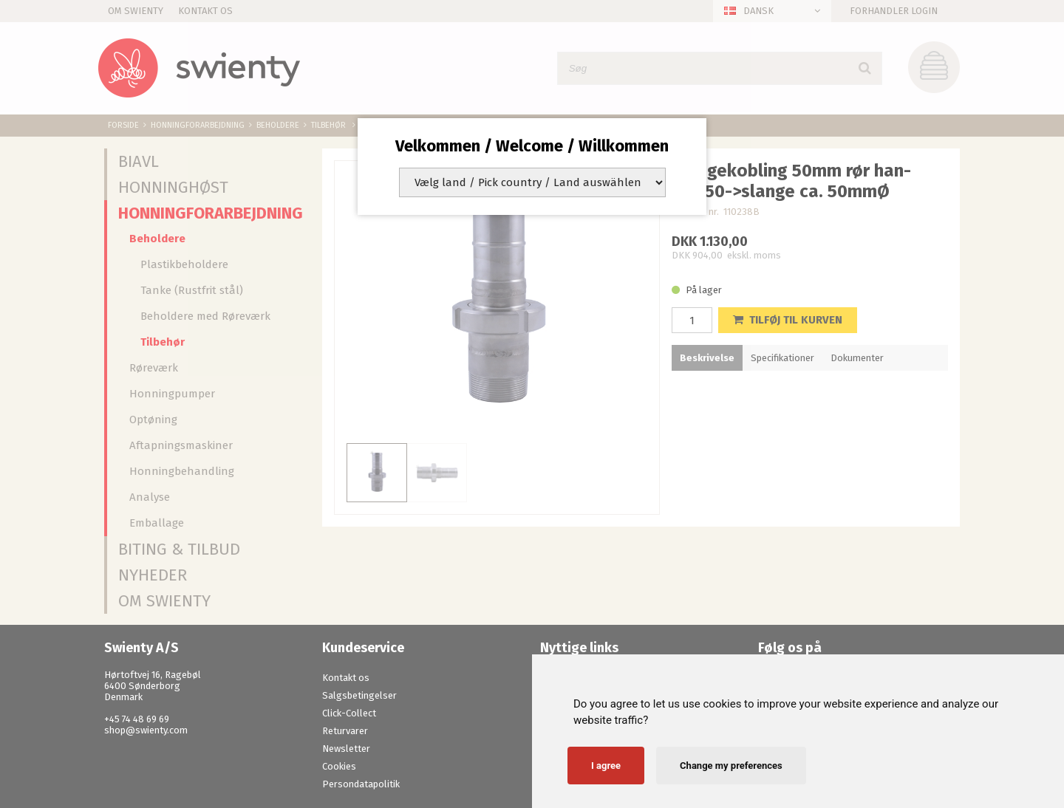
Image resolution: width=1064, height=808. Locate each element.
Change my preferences (731, 765)
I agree (606, 765)
